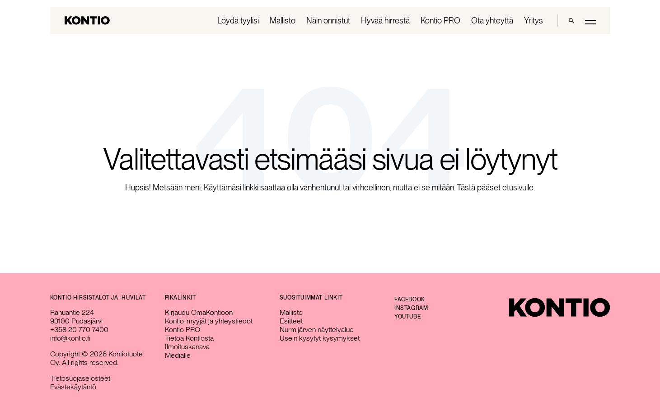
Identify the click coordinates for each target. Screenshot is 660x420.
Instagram (411, 308)
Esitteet (291, 321)
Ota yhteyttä (492, 20)
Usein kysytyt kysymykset (320, 338)
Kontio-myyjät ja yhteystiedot (209, 321)
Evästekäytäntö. (74, 387)
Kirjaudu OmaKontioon (199, 312)
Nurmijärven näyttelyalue (317, 329)
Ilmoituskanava (187, 346)
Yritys (533, 20)
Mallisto (282, 20)
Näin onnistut (328, 20)
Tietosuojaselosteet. (81, 378)
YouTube (407, 317)
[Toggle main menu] (590, 21)
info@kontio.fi (70, 338)
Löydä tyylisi (238, 20)
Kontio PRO (440, 20)
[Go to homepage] (87, 20)
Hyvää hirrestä (385, 20)
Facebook (409, 299)
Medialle (178, 355)
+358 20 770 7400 (79, 329)
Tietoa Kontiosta (189, 338)
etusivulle (518, 187)
